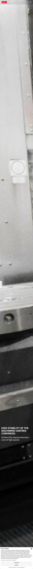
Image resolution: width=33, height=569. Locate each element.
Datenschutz (1, 284)
